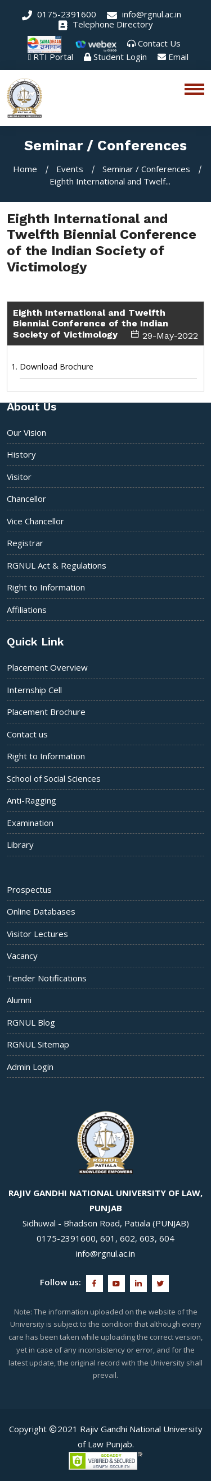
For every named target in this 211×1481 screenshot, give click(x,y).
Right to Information (46, 587)
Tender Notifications (47, 978)
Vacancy (22, 955)
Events (69, 168)
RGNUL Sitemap (38, 1044)
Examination (30, 822)
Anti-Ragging (31, 800)
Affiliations (27, 609)
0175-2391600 (59, 14)
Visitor (19, 476)
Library (20, 844)
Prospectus (29, 889)
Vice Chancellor (35, 521)
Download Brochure (56, 366)
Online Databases (41, 911)
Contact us (27, 734)
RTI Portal (53, 56)
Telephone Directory (106, 24)
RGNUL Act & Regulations (56, 565)
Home (25, 168)
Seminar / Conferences (146, 168)
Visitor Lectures (37, 933)
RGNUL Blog (31, 1022)
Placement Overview (47, 667)
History (21, 454)
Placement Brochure (46, 711)
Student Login (120, 56)
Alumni (19, 999)
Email (178, 56)
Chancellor (26, 498)
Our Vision (26, 432)
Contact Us (159, 43)
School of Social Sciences (54, 778)
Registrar (25, 542)
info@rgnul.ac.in (144, 14)
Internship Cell (34, 689)
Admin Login (30, 1066)
